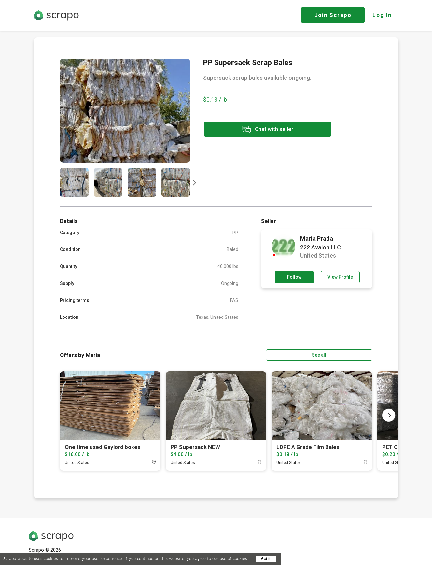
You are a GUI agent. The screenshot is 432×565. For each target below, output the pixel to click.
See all (353, 354)
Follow (294, 277)
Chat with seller (261, 130)
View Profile (340, 277)
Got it (266, 559)
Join (333, 15)
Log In (382, 15)
